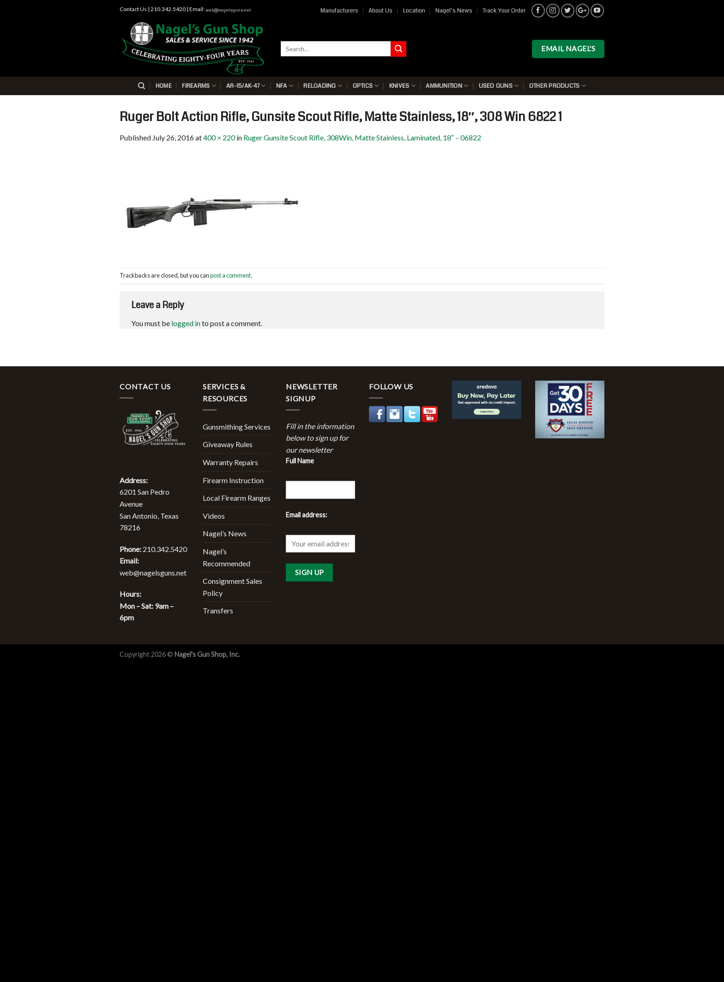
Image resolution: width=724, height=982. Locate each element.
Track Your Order (504, 10)
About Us (380, 10)
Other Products (557, 85)
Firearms (199, 85)
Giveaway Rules (228, 444)
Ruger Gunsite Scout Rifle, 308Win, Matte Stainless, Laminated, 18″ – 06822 (362, 137)
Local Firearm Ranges (237, 497)
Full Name (300, 461)
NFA (284, 85)
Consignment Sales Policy (232, 586)
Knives (402, 85)
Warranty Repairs (230, 462)
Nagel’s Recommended (226, 557)
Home (164, 86)
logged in (185, 323)
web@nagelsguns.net (228, 10)
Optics (366, 85)
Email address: (306, 515)
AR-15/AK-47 (245, 85)
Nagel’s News (453, 10)
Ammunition (447, 85)
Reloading (322, 85)
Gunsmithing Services (237, 426)
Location (414, 10)
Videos (214, 515)
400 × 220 (219, 137)
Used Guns (499, 85)
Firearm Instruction (233, 480)
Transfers (218, 610)
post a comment (230, 275)
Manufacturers (339, 10)
